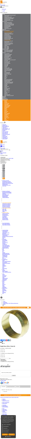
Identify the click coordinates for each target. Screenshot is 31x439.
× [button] (14, 416)
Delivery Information (5, 402)
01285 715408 (2, 148)
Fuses (5, 66)
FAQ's (3, 130)
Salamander (6, 114)
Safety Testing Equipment (6, 261)
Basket (2, 146)
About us (4, 124)
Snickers (6, 116)
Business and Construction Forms (10, 15)
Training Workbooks (7, 28)
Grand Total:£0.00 (3, 152)
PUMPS (3, 97)
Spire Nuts (6, 89)
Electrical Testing (7, 35)
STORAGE (4, 98)
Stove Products (7, 90)
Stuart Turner (6, 117)
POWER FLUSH (3, 171)
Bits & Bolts (6, 57)
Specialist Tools (7, 88)
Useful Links (4, 138)
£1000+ (5, 45)
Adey (5, 100)
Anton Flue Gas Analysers (8, 33)
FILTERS (3, 96)
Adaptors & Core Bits (8, 54)
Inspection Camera (7, 37)
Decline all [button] (12, 434)
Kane (5, 110)
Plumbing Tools (7, 81)
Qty (9, 358)
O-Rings (6, 75)
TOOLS (3, 52)
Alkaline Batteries (7, 56)
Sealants (5, 84)
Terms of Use (4, 136)
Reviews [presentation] (17, 386)
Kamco (5, 109)
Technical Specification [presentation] (11, 386)
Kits (5, 71)
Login (3, 10)
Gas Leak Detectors (7, 36)
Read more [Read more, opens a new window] (7, 422)
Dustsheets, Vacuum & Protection (10, 59)
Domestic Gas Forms (5, 180)
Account (2, 144)
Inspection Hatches (7, 70)
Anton (5, 101)
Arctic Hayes (6, 103)
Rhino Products (7, 113)
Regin (5, 112)
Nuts (3, 248)
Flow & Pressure (7, 63)
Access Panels (6, 53)
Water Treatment (7, 94)
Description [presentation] (3, 386)
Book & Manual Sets (8, 22)
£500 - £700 (6, 47)
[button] (8, 436)
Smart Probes (6, 41)
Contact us (4, 127)
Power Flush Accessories (6, 224)
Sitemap (4, 135)
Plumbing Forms (7, 19)
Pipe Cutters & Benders (8, 79)
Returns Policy (5, 133)
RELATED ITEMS (7, 40)
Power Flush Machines (8, 51)
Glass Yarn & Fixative (8, 68)
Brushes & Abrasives (5, 234)
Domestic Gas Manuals (8, 23)
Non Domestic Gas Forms (8, 18)
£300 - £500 (6, 46)
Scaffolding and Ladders (6, 263)
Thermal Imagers (7, 44)
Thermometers (6, 91)
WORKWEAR (4, 176)
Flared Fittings (7, 62)
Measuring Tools (7, 39)
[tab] (3, 387)
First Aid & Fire (7, 61)
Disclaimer (4, 129)
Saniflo (5, 115)
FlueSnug (6, 65)
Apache (5, 102)
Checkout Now (3, 157)
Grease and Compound (8, 69)
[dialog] (8, 426)
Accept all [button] (5, 434)
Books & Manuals (5, 126)
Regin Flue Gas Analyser (6, 207)
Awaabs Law (4, 125)
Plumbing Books (7, 25)
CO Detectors (6, 34)
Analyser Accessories (5, 213)
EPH (5, 108)
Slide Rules (6, 27)
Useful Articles (5, 137)
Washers (6, 93)
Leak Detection (7, 72)
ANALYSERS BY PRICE (8, 32)
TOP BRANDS (4, 178)
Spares (5, 87)
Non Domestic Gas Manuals (6, 192)
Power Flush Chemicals (8, 50)
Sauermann (4, 289)
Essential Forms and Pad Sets (9, 17)
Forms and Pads (5, 131)
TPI (5, 118)
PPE (5, 78)
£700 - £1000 (6, 48)
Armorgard (6, 104)
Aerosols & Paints (7, 55)
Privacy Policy (5, 132)
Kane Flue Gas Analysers (8, 38)
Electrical (6, 60)
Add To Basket (3, 359)
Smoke (5, 85)
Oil (5, 76)
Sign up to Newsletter (6, 134)
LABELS (3, 29)
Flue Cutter (6, 64)
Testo (5, 119)
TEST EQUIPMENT (5, 30)
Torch (5, 92)
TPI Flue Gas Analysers (8, 42)
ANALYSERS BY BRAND (9, 31)
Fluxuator (3, 241)
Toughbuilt (6, 120)
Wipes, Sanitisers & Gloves (9, 95)
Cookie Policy (5, 128)
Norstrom (6, 111)
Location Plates (7, 73)
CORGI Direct (7, 106)
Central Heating (7, 58)
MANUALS (4, 21)
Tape (3, 267)
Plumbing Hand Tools (8, 80)
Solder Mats (6, 86)
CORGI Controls (7, 105)
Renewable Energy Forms (8, 20)
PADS (3, 14)
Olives (5, 77)
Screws (5, 83)
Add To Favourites (3, 360)
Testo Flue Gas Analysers (8, 43)
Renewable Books (7, 26)
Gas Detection (6, 67)
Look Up (13, 375)
